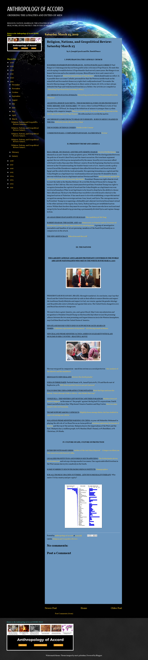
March (14, 119)
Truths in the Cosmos (84, 127)
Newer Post (51, 608)
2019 (12, 81)
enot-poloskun (80, 655)
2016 (12, 168)
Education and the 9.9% (77, 236)
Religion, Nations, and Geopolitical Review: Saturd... (25, 129)
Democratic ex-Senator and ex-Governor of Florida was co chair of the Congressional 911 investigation (82, 224)
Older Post (116, 608)
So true (104, 133)
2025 (12, 66)
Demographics (102, 469)
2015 (12, 172)
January (15, 156)
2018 (12, 161)
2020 (12, 78)
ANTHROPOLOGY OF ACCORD (35, 8)
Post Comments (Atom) (64, 613)
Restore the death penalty (82, 377)
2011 (11, 187)
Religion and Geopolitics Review (65, 539)
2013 (12, 180)
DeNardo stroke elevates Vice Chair (69, 122)
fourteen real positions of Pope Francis (78, 76)
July (13, 104)
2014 (12, 176)
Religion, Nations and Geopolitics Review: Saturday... (24, 123)
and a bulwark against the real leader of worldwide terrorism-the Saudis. (83, 178)
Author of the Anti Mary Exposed (87, 450)
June (14, 108)
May (14, 111)
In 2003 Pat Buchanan (107, 152)
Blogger (99, 655)
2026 (12, 62)
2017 (12, 165)
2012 (12, 184)
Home (84, 608)
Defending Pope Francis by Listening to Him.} (66, 89)
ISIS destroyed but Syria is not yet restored (77, 385)
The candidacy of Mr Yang (96, 217)
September (16, 96)
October (15, 92)
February (15, 152)
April (14, 115)
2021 (12, 74)
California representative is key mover (69, 328)
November (16, 88)
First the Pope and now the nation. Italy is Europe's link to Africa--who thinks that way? (80, 392)
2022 (12, 70)
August (15, 100)
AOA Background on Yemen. (97, 328)
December (16, 85)
